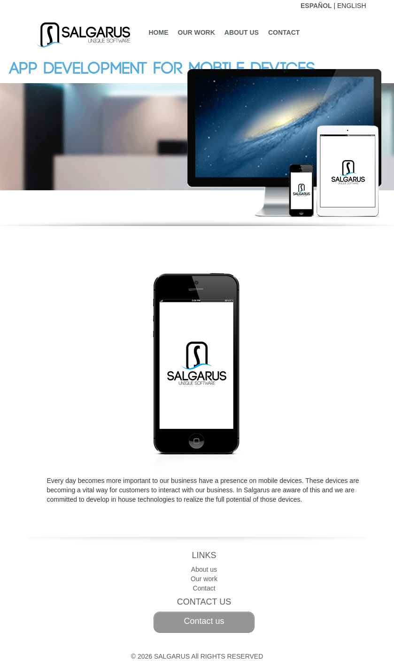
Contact (284, 32)
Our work (196, 32)
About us (241, 32)
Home (159, 32)
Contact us (204, 621)
